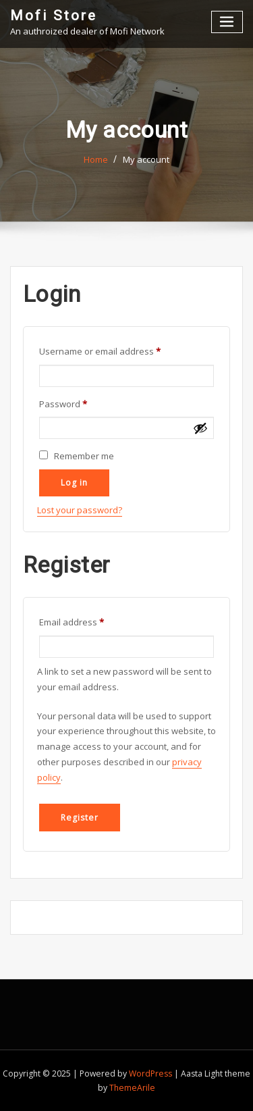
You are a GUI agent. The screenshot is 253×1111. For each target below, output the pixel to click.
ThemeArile (132, 1087)
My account (146, 159)
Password (81, 402)
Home (96, 159)
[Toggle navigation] (227, 22)
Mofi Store (53, 15)
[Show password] (200, 428)
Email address (90, 620)
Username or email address (118, 349)
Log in (74, 482)
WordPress (150, 1073)
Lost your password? (79, 510)
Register (79, 817)
